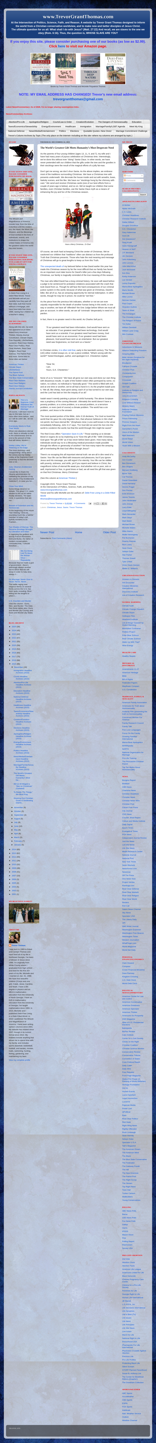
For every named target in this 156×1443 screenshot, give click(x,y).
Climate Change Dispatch (133, 609)
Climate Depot (15, 367)
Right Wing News (129, 1125)
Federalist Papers (129, 683)
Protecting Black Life (131, 1363)
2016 (14, 660)
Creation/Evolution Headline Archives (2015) (22, 721)
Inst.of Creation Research (133, 595)
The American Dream (131, 1149)
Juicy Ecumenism (129, 396)
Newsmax (126, 872)
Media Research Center (132, 851)
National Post (128, 858)
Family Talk (127, 726)
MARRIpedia (127, 746)
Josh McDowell (128, 270)
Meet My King (136, 126)
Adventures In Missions (132, 347)
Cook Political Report (131, 1062)
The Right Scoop (129, 1180)
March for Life (128, 1335)
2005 (14, 883)
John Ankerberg (129, 259)
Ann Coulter (127, 460)
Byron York (126, 473)
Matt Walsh (127, 521)
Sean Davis (127, 548)
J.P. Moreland (128, 253)
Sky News (126, 913)
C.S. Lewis (126, 212)
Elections (74, 131)
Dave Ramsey (128, 973)
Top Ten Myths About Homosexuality (131, 768)
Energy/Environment (51, 126)
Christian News (128, 797)
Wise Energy (127, 645)
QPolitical (126, 1112)
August (17, 819)
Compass (126, 966)
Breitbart (125, 784)
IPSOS (125, 1231)
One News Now (129, 879)
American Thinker (67, 478)
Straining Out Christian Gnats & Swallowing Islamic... (23, 800)
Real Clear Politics (130, 1119)
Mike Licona (127, 297)
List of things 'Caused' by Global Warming (132, 624)
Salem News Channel (131, 909)
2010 (14, 864)
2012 (14, 857)
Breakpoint (126, 363)
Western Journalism (130, 940)
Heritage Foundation (131, 1085)
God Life (125, 236)
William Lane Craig (130, 331)
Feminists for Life (129, 1291)
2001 (14, 894)
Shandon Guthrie (129, 307)
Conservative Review (131, 1052)
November (19, 807)
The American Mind (130, 1153)
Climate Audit (128, 606)
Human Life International (132, 1298)
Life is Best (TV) (129, 1314)
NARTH (125, 749)
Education (136, 122)
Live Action (126, 1331)
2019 (14, 649)
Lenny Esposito (128, 283)
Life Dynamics (128, 1311)
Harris (124, 1228)
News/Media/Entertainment (42, 131)
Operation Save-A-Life (72, 434)
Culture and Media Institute (133, 821)
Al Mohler (126, 205)
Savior (65, 507)
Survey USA (127, 1248)
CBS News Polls (129, 1218)
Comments (129, 180)
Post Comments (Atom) (62, 538)
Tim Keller (126, 324)
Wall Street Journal (130, 926)
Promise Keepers (129, 422)
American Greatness (131, 1005)
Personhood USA (129, 1342)
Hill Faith (126, 387)
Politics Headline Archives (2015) (21, 752)
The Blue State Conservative (21, 378)
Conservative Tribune (131, 1055)
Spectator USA (128, 916)
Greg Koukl (127, 242)
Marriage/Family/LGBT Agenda (110, 126)
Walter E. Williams (130, 568)
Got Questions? (129, 239)
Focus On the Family (131, 733)
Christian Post (128, 370)
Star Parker (127, 555)
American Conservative (132, 1002)
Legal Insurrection (129, 1098)
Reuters (125, 902)
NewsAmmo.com (129, 869)
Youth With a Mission (131, 446)
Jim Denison (127, 256)
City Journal (127, 811)
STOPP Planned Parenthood (134, 1370)
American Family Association (134, 702)
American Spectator (130, 1009)
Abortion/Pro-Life (17, 122)
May (16, 830)
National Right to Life (131, 1338)
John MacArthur (129, 266)
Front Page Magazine (131, 1076)
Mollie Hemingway (130, 535)
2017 (14, 656)
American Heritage (130, 673)
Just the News (128, 841)
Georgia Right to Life (131, 1294)
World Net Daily (129, 950)
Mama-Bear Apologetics (132, 287)
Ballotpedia (127, 1028)
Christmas (51, 507)
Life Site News (128, 848)
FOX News (126, 834)
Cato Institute (128, 1035)
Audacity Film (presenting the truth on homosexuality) (134, 713)
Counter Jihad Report (131, 818)
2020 (14, 645)
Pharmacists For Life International (131, 1346)
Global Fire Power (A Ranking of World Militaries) (134, 1080)
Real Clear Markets (17, 381)
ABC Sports (127, 1393)
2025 (14, 627)
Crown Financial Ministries (133, 970)
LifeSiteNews (14, 370)
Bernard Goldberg (129, 470)
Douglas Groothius (130, 225)
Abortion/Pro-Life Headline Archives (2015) (22, 684)
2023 (14, 634)
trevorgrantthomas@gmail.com (78, 99)
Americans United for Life (133, 1273)
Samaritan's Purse (130, 429)
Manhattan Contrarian (131, 628)
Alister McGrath (128, 208)
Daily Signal (127, 824)
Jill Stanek (126, 1301)
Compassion (127, 377)
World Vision (127, 442)
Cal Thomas (127, 477)
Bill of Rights (127, 679)
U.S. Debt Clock (129, 980)
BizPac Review (128, 1031)
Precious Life (127, 1356)
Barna (124, 1214)
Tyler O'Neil (127, 562)
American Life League (131, 1269)
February (18, 841)
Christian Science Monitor (133, 1048)
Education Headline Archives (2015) (22, 692)
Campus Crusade (129, 366)
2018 (14, 653)
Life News (126, 1321)
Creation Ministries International (130, 587)
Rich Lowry (127, 545)
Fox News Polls (128, 1221)
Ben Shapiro (127, 467)
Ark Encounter (128, 583)
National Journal (129, 855)
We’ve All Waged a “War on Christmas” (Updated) (23, 786)
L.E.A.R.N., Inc (128, 1304)
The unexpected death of (52, 266)
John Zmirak (127, 504)
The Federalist (128, 1163)
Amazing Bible (128, 354)
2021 (14, 641)
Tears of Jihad (128, 310)
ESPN (124, 1403)
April (16, 833)
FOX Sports (127, 1407)
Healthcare (70, 126)
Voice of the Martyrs (130, 432)
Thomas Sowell (128, 558)
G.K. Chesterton (129, 229)
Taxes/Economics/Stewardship (22, 126)
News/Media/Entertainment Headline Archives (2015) (23, 758)
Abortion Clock (128, 1262)
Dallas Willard (128, 222)
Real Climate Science (131, 639)
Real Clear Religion (17, 383)
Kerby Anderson (129, 276)
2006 (14, 879)
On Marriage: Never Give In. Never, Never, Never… (21, 580)
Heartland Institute (130, 619)
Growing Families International (129, 737)
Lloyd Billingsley (129, 511)
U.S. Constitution (129, 690)
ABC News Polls (129, 1211)
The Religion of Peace (131, 321)
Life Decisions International (133, 1308)
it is (60, 350)
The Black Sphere (16, 375)
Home (78, 532)
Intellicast (126, 1410)
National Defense (16, 131)
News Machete (128, 865)
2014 (14, 849)
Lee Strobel (127, 280)
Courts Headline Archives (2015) (21, 677)
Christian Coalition (130, 1045)
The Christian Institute (131, 317)
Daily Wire (126, 1069)
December (19, 667)
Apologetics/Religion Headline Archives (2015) (22, 736)
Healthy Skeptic (129, 656)
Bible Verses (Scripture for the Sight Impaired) (133, 358)
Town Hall (126, 1190)
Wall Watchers (128, 435)
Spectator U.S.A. (129, 1142)
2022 (14, 638)
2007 (14, 876)
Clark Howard (128, 963)
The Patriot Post (16, 372)
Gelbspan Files (128, 616)
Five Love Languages (131, 730)
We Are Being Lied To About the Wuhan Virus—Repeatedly (26, 555)
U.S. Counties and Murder (20, 601)
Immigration (85, 126)
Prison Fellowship (129, 419)
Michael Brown (128, 293)
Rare (124, 1115)
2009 (14, 868)
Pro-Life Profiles (129, 1360)
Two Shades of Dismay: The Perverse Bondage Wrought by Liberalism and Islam (21, 529)
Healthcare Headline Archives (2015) (22, 706)
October (18, 811)
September (19, 815)
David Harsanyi (128, 483)
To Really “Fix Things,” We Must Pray (23, 793)
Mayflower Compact (130, 686)
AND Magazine (128, 1019)
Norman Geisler (129, 300)
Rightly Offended (129, 1129)
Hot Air (125, 1088)
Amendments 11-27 (130, 669)
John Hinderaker (129, 500)
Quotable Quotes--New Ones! (97, 131)
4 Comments (79, 503)
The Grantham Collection (133, 1382)
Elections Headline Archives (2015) (22, 729)
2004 (14, 887)
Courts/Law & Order (62, 122)
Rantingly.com (128, 886)
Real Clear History (17, 386)
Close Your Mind (16, 486)
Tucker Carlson (128, 1193)
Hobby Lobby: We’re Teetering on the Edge (18, 446)
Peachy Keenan (129, 541)
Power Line (127, 1108)
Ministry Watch (128, 406)
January (18, 845)
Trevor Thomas (75, 507)
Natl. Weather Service (131, 1414)
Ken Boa (126, 273)
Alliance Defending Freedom (134, 350)
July (16, 822)
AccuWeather (128, 1396)
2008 (14, 872)
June (16, 826)
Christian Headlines (130, 215)
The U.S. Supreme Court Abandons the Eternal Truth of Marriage (27, 404)
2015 (14, 664)
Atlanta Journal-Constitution (21, 388)
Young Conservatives (131, 1200)
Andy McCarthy (128, 456)
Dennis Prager (128, 487)
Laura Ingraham (129, 1095)
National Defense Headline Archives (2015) (22, 699)
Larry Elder (127, 507)
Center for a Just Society (132, 1038)
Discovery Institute (130, 592)
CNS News (127, 814)
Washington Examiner (131, 930)
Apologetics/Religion (38, 122)
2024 (14, 630)
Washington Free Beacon (133, 933)
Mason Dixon (127, 1235)
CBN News (127, 787)
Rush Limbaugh (129, 1132)
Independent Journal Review (134, 838)
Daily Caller (127, 1065)
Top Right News (129, 1187)
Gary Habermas (129, 232)
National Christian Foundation (129, 410)
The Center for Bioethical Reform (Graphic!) (132, 1378)
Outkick (125, 1417)
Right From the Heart (131, 425)
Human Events (128, 1091)
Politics (62, 131)
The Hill (125, 1170)
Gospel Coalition (129, 383)
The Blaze (126, 1156)
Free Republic (128, 1072)
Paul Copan (127, 303)
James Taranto (128, 497)
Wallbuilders (127, 1197)
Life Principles (128, 1325)
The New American (130, 1173)
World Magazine (129, 947)
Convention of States (131, 1059)
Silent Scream (128, 1367)
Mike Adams (127, 531)
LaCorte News (128, 845)
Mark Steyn (127, 518)
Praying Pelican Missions (133, 415)
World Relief (127, 439)
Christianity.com (129, 373)
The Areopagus (128, 314)
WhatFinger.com (129, 943)
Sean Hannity (128, 1136)
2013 (14, 853)
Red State (126, 1122)
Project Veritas (128, 882)
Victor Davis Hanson (131, 565)
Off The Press (128, 875)
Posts (127, 176)
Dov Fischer (127, 490)
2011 (14, 861)
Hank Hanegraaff (129, 246)
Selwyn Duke (127, 551)
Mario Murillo (127, 290)
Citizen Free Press (130, 807)
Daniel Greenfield (129, 480)
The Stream (127, 1183)
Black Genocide (129, 1276)
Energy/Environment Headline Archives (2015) (22, 744)
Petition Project (128, 632)
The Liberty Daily (129, 919)
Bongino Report (129, 780)
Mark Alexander (129, 514)
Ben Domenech (128, 463)
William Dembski (129, 327)
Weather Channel (129, 1420)
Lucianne (126, 1102)
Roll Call (125, 906)
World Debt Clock (129, 983)
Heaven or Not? (129, 249)
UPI (123, 923)
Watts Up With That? (131, 642)
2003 (14, 890)
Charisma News (129, 790)
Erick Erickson (128, 494)
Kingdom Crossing (130, 399)
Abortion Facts (128, 1266)
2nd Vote (126, 1259)
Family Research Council (133, 723)
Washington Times (130, 936)
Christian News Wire (131, 801)
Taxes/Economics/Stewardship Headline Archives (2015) (24, 713)
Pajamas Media (128, 1105)
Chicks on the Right (130, 1042)
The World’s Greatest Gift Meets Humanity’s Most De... (23, 776)
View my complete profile (19, 1060)
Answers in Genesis (130, 579)
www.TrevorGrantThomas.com (78, 16)
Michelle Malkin (128, 528)
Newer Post (47, 532)
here (61, 46)
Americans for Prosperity (132, 1016)
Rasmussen (127, 1245)
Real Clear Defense (130, 889)
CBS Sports (127, 1400)
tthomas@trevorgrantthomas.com (56, 499)
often (65, 350)
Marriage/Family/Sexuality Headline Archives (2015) (24, 767)
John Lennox (127, 263)
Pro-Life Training (129, 758)
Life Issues (126, 1318)
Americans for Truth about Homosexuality (133, 707)
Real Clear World (129, 899)
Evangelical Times (130, 831)
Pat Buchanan (128, 538)
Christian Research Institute (134, 219)
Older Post (109, 532)
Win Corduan (127, 334)
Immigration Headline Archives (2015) (23, 671)
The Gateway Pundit (131, 1166)
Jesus (59, 507)
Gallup (125, 1224)
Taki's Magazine (129, 1146)
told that (71, 350)
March (17, 837)
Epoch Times (127, 828)
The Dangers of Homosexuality (112, 122)
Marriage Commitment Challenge (131, 131)
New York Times (129, 862)
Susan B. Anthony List (131, 1373)
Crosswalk (126, 380)
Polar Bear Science (130, 635)
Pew (124, 1238)
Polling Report (128, 1241)
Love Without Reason (131, 403)
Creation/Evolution (85, 122)
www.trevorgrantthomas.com (53, 490)
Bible (124, 676)
